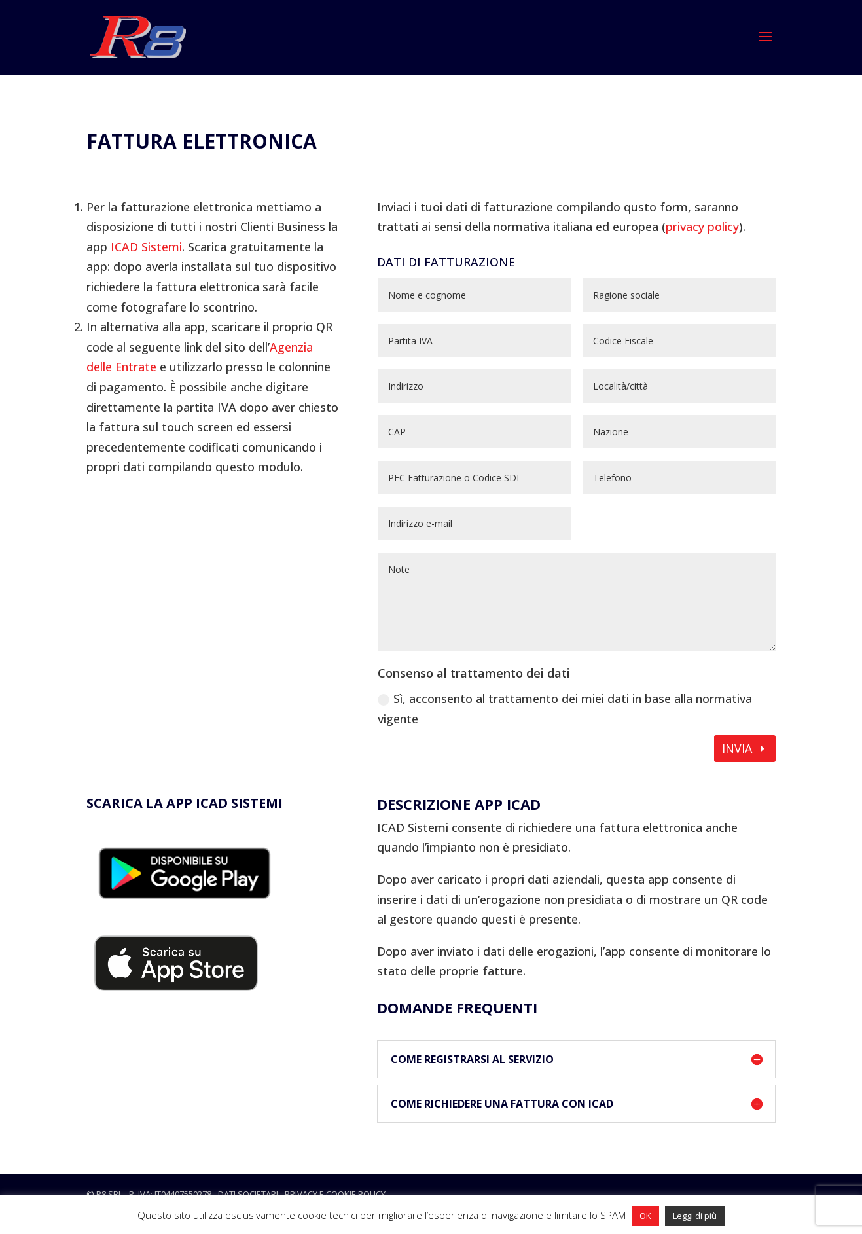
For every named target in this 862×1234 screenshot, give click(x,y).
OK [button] (645, 1216)
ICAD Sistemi (146, 247)
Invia (737, 748)
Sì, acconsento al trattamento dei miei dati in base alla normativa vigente (565, 709)
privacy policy (702, 226)
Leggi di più (695, 1216)
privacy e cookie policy (335, 1194)
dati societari (248, 1194)
